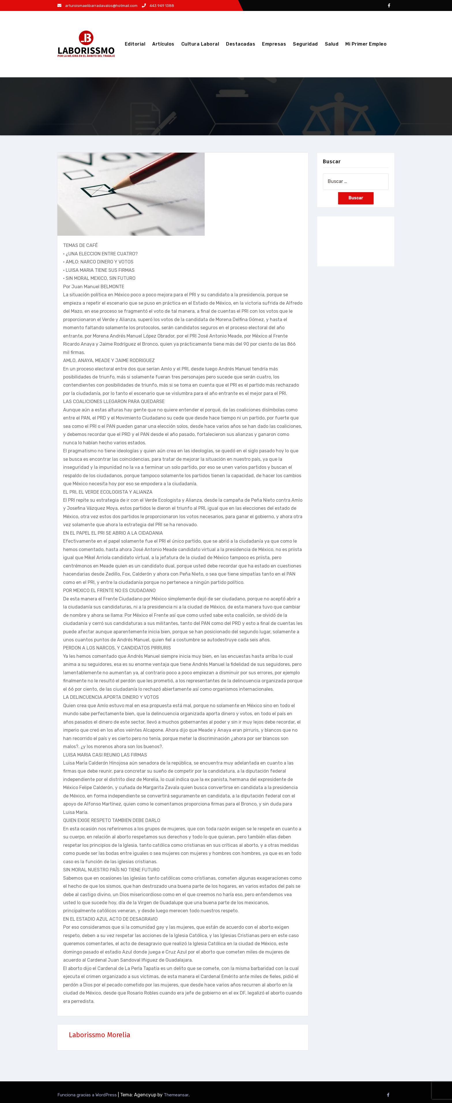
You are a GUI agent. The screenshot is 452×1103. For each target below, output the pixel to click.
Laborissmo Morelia (99, 1035)
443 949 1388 (158, 5)
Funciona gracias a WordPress (87, 1095)
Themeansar (176, 1095)
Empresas (274, 44)
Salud (332, 44)
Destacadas (240, 44)
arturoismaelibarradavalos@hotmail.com (97, 5)
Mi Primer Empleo (366, 44)
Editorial (135, 44)
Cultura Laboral (200, 44)
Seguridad (305, 44)
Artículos (163, 44)
